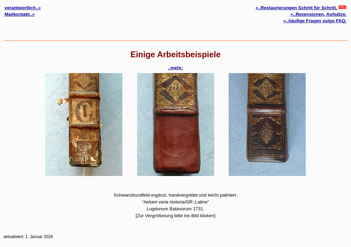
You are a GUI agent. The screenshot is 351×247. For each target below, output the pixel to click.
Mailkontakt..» (19, 14)
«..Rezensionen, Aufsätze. (319, 14)
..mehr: (175, 67)
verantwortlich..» (22, 7)
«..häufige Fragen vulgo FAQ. (315, 20)
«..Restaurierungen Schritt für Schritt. (301, 7)
